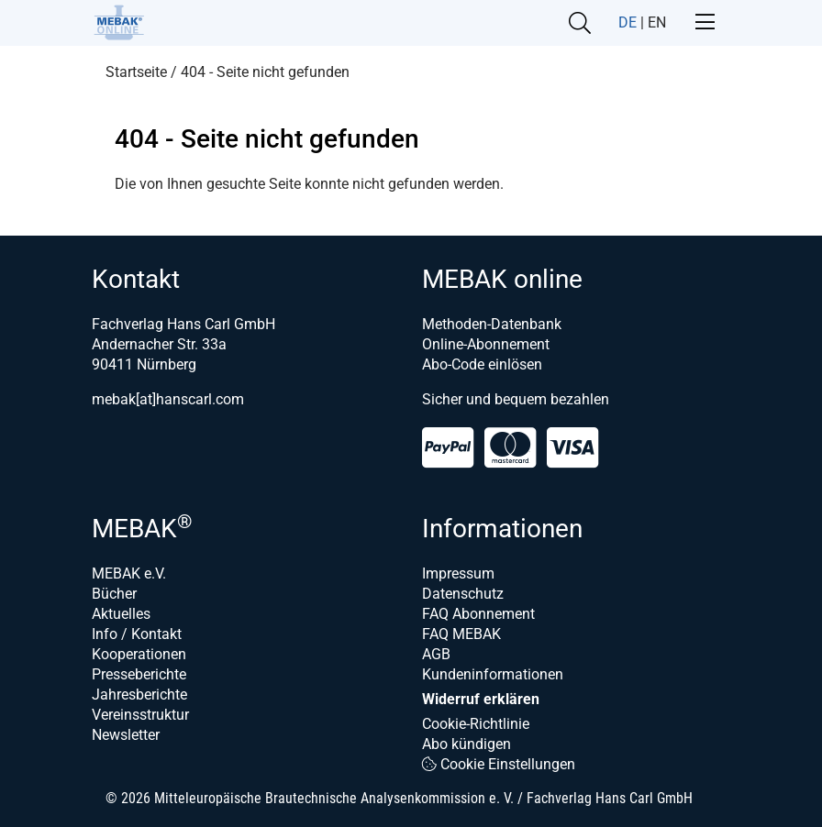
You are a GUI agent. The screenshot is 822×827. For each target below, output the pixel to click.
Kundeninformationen (492, 674)
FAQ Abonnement (478, 614)
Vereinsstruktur (140, 714)
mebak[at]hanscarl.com (168, 399)
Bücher (114, 593)
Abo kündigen (466, 744)
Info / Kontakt (137, 634)
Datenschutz (463, 593)
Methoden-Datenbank (491, 324)
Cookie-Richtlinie (475, 724)
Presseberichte (139, 674)
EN (657, 22)
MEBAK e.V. (129, 573)
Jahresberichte (139, 694)
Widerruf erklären (480, 699)
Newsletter (126, 735)
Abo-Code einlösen (482, 364)
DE (627, 22)
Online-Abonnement (486, 344)
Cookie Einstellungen (498, 764)
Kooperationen (139, 654)
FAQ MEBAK (461, 634)
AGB (436, 654)
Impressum (458, 573)
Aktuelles (121, 614)
